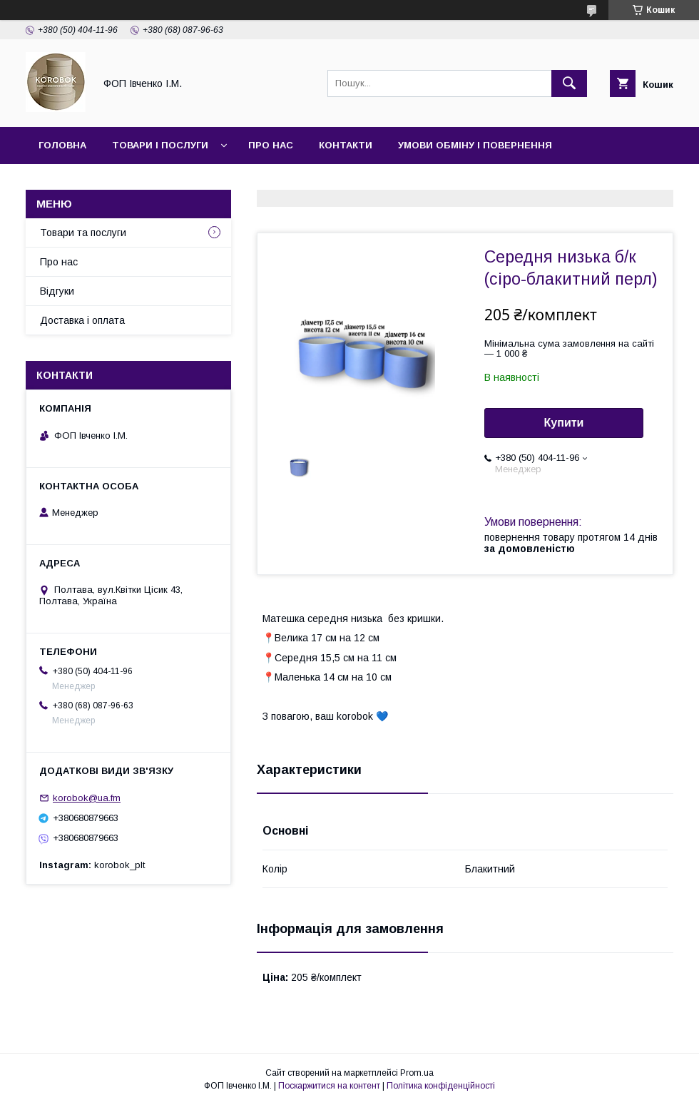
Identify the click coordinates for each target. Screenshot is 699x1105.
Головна (62, 145)
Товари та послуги (83, 232)
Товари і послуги (160, 145)
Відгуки (57, 291)
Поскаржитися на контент (329, 1086)
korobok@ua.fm (87, 798)
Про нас (270, 145)
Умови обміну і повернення (475, 145)
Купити (564, 423)
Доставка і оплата (82, 320)
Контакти (345, 145)
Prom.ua (417, 1073)
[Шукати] (569, 83)
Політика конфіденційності (441, 1086)
